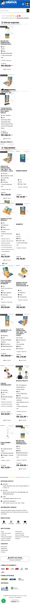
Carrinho (3, 552)
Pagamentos (4, 548)
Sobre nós (3, 535)
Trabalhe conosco (19, 533)
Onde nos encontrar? (6, 533)
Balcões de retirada (5, 540)
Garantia (17, 538)
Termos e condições (6, 538)
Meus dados (4, 546)
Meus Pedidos (4, 550)
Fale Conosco (18, 531)
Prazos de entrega (19, 535)
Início (2, 531)
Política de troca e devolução (22, 536)
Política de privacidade (6, 536)
